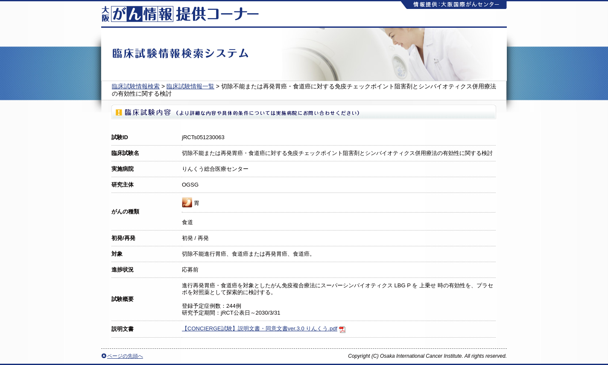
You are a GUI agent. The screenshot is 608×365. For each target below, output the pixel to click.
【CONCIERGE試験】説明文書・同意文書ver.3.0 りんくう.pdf (259, 328)
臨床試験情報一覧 (190, 86)
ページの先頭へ (125, 356)
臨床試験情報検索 (136, 86)
